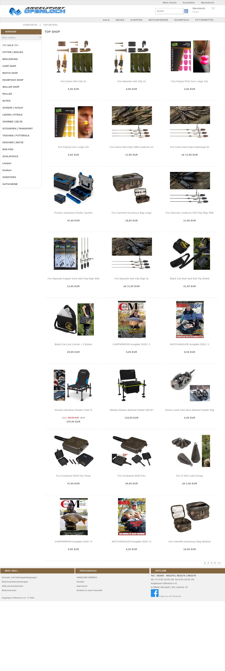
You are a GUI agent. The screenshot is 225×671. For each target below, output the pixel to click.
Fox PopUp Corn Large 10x (73, 147)
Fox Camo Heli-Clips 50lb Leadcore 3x (131, 147)
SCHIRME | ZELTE (12, 121)
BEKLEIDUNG (10, 59)
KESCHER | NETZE (13, 142)
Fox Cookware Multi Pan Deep (73, 475)
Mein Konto (170, 2)
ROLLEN (7, 94)
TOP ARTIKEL (50, 25)
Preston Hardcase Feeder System (73, 212)
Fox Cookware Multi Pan (131, 475)
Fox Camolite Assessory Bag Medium (190, 541)
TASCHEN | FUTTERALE (15, 135)
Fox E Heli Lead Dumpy (189, 475)
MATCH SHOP (10, 73)
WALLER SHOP (10, 87)
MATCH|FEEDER (158, 20)
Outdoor (7, 170)
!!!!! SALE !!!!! (10, 45)
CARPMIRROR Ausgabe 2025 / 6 (73, 541)
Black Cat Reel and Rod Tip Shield (189, 278)
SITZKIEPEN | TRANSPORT (17, 128)
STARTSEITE (30, 25)
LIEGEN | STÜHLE (12, 114)
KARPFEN (137, 20)
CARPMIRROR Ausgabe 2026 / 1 (131, 344)
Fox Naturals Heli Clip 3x (131, 81)
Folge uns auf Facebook (166, 596)
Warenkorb (207, 2)
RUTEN (6, 101)
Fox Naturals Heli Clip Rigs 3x (132, 278)
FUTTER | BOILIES (12, 52)
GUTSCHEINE (10, 184)
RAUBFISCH (181, 20)
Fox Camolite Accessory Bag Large (131, 212)
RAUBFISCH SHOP (12, 80)
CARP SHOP (9, 66)
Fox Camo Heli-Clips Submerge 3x (189, 147)
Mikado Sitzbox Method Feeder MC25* (131, 410)
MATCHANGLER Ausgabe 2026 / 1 (189, 344)
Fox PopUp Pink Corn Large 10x (189, 81)
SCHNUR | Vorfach (12, 107)
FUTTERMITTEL (204, 20)
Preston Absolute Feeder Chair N (73, 410)
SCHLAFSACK (10, 156)
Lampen (6, 163)
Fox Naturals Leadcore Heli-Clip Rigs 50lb (190, 212)
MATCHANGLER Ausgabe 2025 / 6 (131, 541)
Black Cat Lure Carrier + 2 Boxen (73, 344)
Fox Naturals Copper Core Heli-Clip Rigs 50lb (73, 278)
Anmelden (189, 2)
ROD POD (7, 149)
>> (219, 562)
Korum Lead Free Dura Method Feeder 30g (189, 410)
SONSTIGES (9, 177)
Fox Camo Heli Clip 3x (73, 81)
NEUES (120, 20)
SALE (106, 20)
